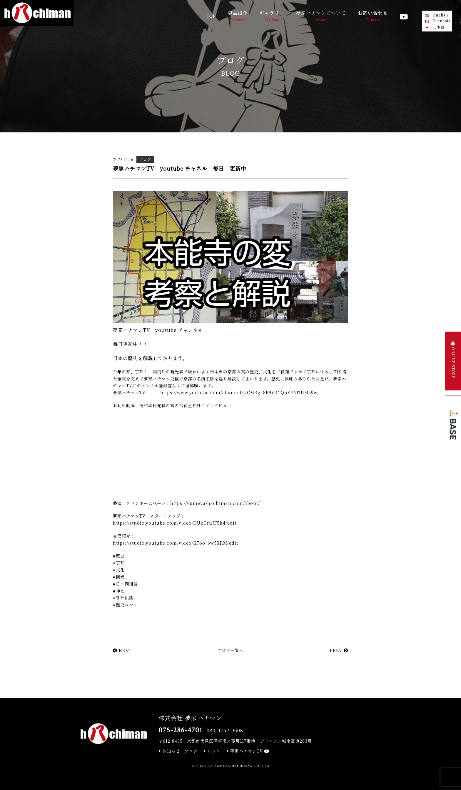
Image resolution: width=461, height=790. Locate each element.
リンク (212, 751)
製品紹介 (238, 16)
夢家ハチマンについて (321, 16)
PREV (339, 650)
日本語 (439, 26)
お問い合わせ (373, 16)
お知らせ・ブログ (178, 751)
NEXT (122, 650)
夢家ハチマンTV (247, 751)
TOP (211, 16)
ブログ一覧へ (230, 650)
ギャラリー (271, 16)
